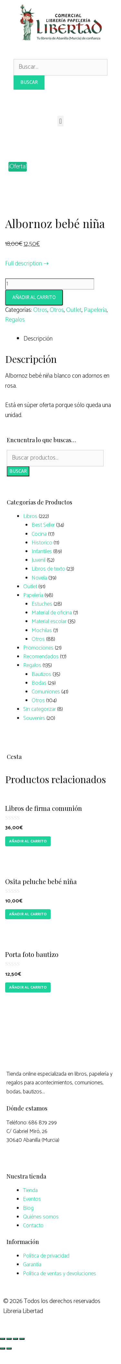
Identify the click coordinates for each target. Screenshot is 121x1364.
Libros (30, 528)
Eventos (32, 1211)
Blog (28, 1220)
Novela (39, 589)
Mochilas (42, 642)
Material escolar (49, 633)
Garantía (32, 1276)
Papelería (95, 322)
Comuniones (46, 703)
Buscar (18, 483)
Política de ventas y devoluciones (59, 1285)
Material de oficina (52, 625)
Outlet (74, 322)
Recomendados (41, 668)
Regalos (15, 332)
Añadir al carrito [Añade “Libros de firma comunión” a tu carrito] (28, 853)
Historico (42, 554)
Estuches (42, 616)
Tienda (30, 1202)
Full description (23, 276)
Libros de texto (48, 581)
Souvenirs (34, 730)
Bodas (39, 695)
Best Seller (43, 537)
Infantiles (42, 563)
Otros (40, 322)
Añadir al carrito (34, 309)
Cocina (39, 546)
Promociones (38, 659)
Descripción (38, 351)
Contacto (33, 1237)
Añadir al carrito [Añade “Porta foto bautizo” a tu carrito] (28, 999)
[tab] (70, 351)
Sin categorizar (39, 721)
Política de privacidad (46, 1268)
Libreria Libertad (23, 1323)
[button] (60, 121)
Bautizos (41, 686)
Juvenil (38, 572)
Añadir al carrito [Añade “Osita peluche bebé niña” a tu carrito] (28, 926)
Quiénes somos (41, 1228)
